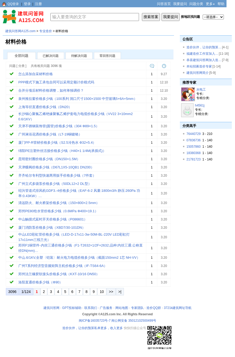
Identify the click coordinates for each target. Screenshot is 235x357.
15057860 (193, 146)
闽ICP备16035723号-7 (95, 320)
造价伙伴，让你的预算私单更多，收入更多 (92, 328)
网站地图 (121, 308)
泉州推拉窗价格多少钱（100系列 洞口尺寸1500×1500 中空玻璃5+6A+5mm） (77, 99)
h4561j (199, 105)
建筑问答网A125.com (20, 31)
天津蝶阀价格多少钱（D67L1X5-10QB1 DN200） (56, 167)
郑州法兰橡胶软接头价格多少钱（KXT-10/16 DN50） (58, 274)
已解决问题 (51, 56)
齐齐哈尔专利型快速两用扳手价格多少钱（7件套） (57, 175)
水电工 (201, 89)
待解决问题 (79, 56)
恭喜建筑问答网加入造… (203, 60)
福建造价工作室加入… (202, 54)
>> (111, 292)
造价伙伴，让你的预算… (203, 47)
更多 (210, 4)
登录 (27, 4)
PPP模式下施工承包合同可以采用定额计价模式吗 (56, 82)
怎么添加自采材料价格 (35, 74)
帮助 (220, 4)
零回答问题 (107, 56)
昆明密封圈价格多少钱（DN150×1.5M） (49, 159)
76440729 (193, 134)
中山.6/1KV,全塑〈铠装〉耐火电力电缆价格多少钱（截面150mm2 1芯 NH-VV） (79, 258)
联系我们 (90, 308)
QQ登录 (13, 4)
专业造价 (45, 31)
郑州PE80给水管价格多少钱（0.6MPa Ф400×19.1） (58, 211)
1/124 (26, 292)
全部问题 (21, 56)
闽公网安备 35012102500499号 (133, 320)
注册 (38, 4)
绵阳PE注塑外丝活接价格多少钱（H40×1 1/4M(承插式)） (62, 151)
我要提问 (180, 4)
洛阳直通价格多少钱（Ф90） (40, 282)
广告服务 (106, 308)
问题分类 (196, 4)
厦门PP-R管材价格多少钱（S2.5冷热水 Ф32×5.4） (57, 142)
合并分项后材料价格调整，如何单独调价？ (51, 90)
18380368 (193, 153)
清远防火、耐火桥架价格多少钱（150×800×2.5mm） (58, 203)
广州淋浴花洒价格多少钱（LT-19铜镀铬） (50, 134)
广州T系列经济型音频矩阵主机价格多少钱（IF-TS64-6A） (62, 266)
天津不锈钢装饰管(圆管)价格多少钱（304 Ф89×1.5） (58, 126)
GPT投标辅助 (71, 308)
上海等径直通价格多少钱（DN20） (45, 107)
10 (102, 292)
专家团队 (137, 308)
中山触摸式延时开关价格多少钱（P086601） (52, 219)
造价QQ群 (153, 308)
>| (119, 292)
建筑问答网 (51, 308)
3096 (12, 292)
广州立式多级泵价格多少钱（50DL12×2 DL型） (55, 184)
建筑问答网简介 (197, 73)
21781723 (193, 159)
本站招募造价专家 (199, 66)
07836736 (193, 140)
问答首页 (164, 4)
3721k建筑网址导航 (178, 308)
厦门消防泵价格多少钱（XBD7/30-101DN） (51, 228)
